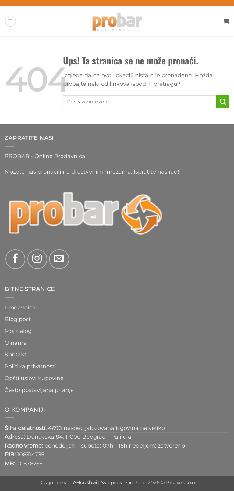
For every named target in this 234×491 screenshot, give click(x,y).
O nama (16, 343)
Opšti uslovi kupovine (34, 378)
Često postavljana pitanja (39, 390)
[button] (10, 21)
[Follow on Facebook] (15, 259)
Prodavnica (20, 307)
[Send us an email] (59, 259)
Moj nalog (18, 331)
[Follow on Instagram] (37, 259)
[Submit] (222, 101)
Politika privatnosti (30, 366)
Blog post (18, 319)
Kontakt (16, 354)
